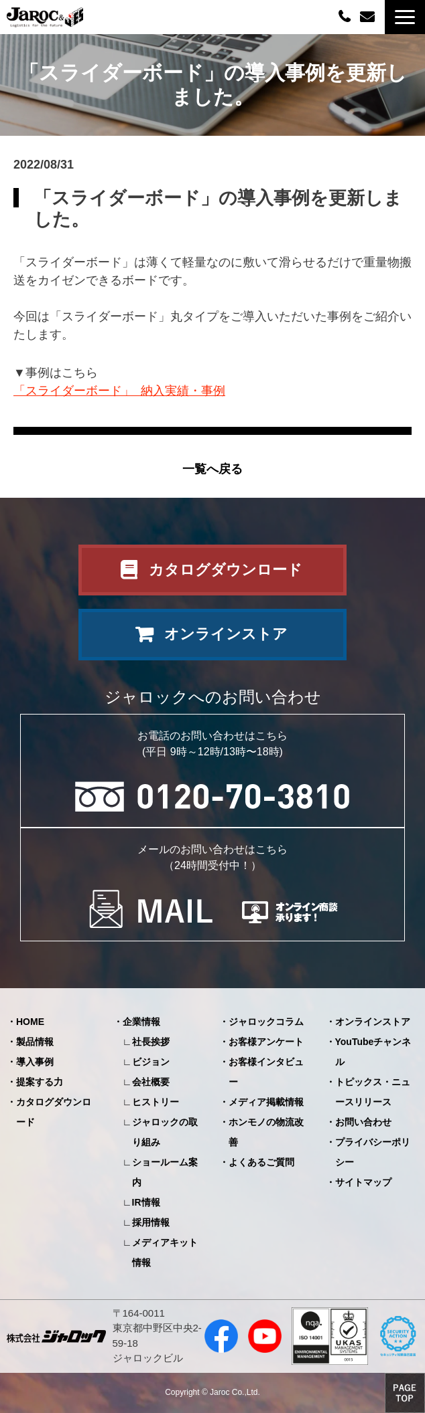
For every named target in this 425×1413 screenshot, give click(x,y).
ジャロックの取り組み (165, 1132)
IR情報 (146, 1202)
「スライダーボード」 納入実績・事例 (119, 390)
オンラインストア (226, 634)
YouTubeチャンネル (373, 1051)
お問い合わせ (369, 17)
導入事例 (35, 1061)
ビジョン (151, 1061)
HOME (30, 1021)
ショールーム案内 (165, 1172)
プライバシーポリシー (372, 1152)
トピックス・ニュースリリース (372, 1091)
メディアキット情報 (165, 1252)
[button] (405, 17)
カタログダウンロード (225, 569)
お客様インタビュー (266, 1071)
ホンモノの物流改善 (266, 1132)
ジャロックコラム (266, 1021)
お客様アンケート (266, 1041)
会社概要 (151, 1081)
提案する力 (39, 1081)
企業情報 (141, 1021)
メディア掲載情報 (266, 1102)
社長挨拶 (151, 1041)
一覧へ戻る (212, 469)
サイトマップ (363, 1182)
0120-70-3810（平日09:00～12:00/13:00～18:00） (346, 15)
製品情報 (35, 1041)
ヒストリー (155, 1102)
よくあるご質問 (261, 1162)
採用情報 (151, 1222)
